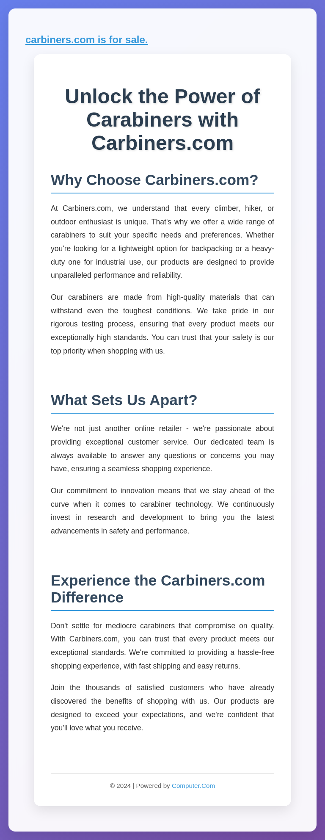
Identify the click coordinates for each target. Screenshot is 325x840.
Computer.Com (193, 785)
